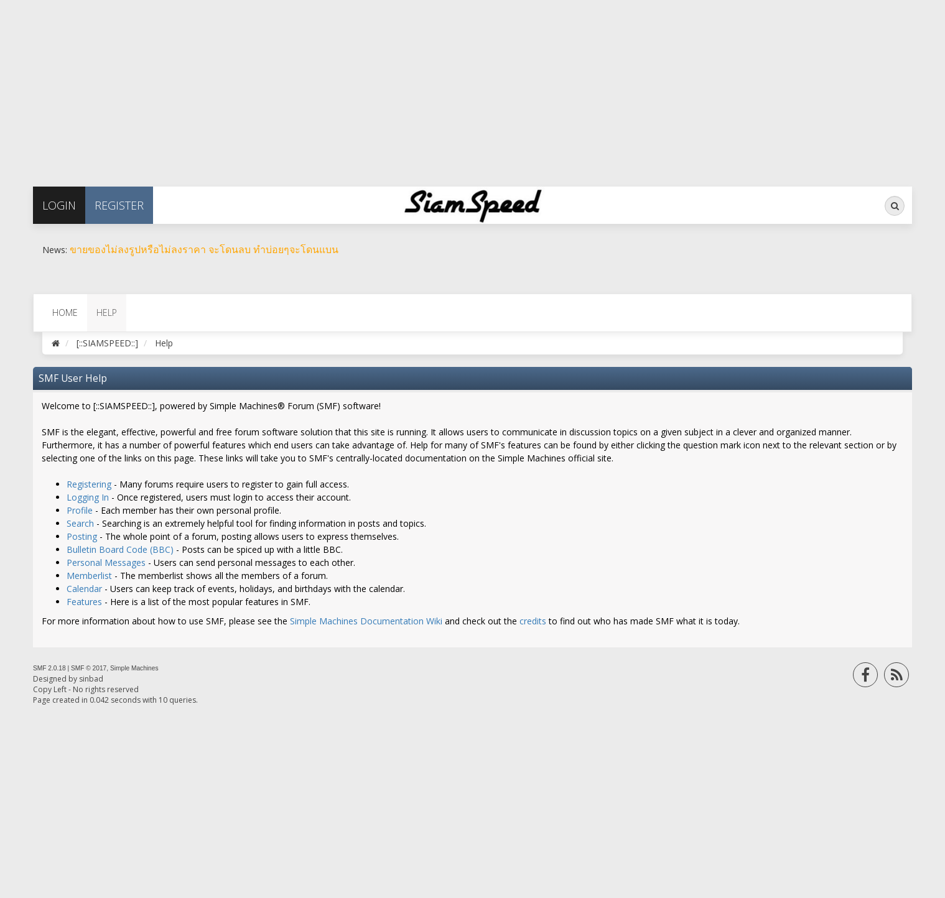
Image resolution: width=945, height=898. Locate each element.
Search (80, 523)
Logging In (88, 497)
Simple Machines (134, 668)
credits (532, 621)
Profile (80, 510)
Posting (82, 536)
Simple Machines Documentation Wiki (366, 621)
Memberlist (89, 575)
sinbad (91, 678)
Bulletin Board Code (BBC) (120, 549)
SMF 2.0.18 (49, 668)
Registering (89, 484)
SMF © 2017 (88, 668)
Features (84, 602)
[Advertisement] (373, 87)
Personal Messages (106, 562)
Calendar (84, 589)
